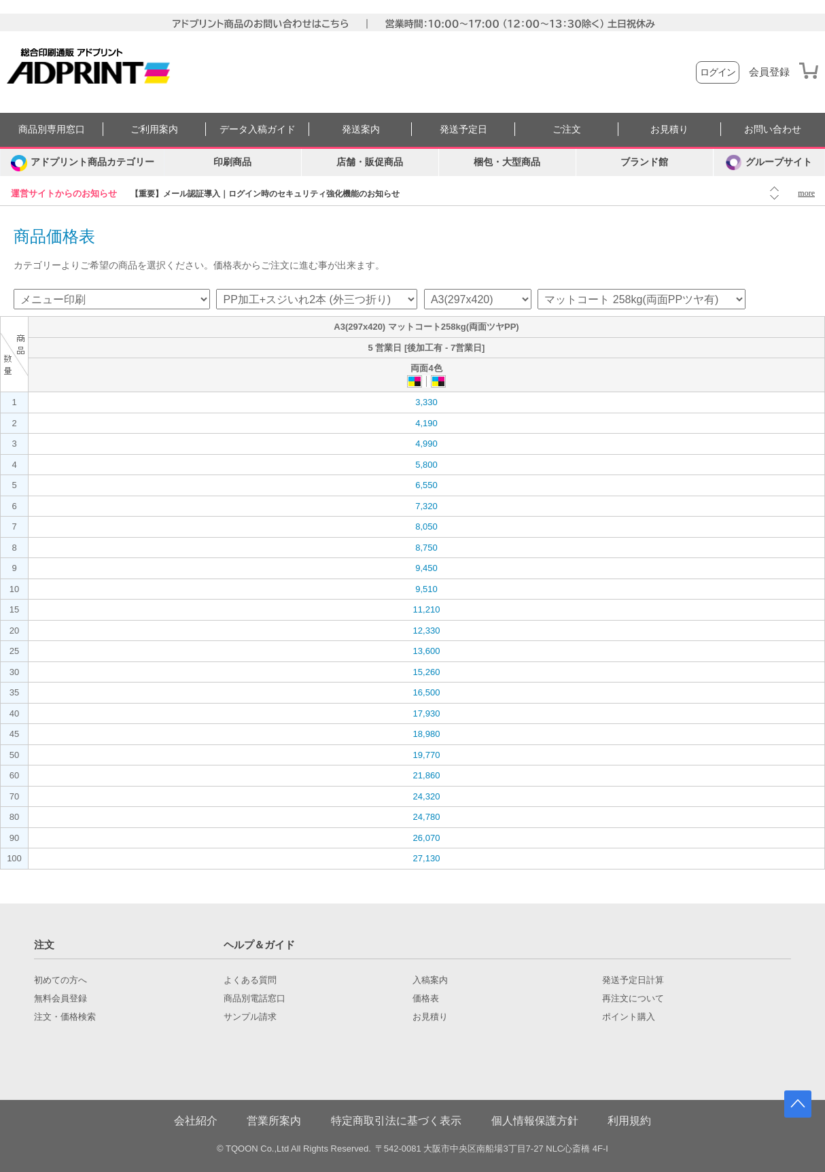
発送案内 (361, 129)
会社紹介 (195, 1120)
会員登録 (769, 72)
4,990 (426, 443)
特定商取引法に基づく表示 (396, 1120)
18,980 (426, 734)
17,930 (426, 713)
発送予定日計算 (633, 980)
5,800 (426, 465)
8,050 (426, 526)
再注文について (633, 998)
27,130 (426, 858)
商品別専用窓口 (51, 129)
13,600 (426, 651)
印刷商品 (232, 162)
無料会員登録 (60, 998)
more (806, 193)
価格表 (425, 998)
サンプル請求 (250, 1017)
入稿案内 (430, 980)
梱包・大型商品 (507, 162)
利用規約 (629, 1120)
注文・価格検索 (65, 1017)
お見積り (669, 129)
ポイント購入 (628, 1017)
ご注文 (566, 129)
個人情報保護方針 (534, 1120)
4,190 (426, 423)
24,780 (426, 817)
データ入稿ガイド (258, 129)
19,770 (426, 755)
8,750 (426, 547)
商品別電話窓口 (254, 998)
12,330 (426, 630)
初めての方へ (60, 980)
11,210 (426, 609)
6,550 (426, 485)
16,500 (426, 692)
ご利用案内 (154, 129)
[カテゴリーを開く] (82, 162)
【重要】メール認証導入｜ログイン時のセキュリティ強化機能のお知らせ (265, 194)
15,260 (426, 672)
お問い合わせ (772, 129)
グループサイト (769, 162)
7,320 (426, 506)
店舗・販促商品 (369, 162)
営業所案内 (274, 1120)
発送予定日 (463, 129)
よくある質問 (250, 980)
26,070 (426, 838)
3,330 (426, 402)
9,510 (426, 589)
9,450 (426, 568)
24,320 (426, 796)
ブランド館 (644, 162)
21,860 (426, 775)
